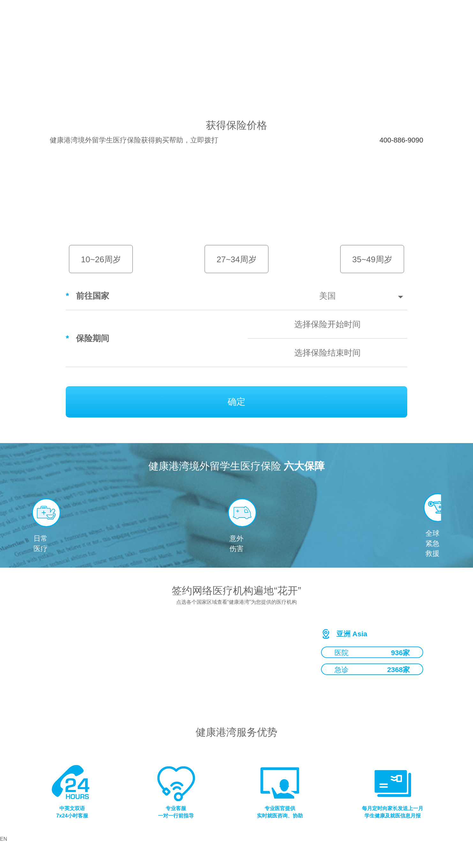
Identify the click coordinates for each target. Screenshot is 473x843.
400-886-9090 (401, 140)
